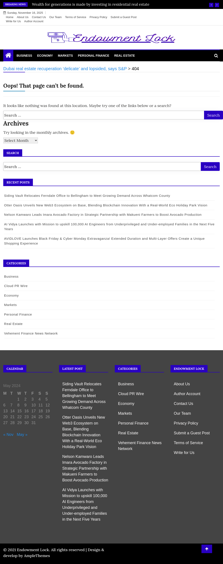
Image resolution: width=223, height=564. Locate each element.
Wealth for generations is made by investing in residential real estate (90, 4)
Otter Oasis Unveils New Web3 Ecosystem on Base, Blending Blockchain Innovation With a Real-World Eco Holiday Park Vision (105, 205)
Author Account (33, 21)
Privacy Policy (98, 17)
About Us (22, 17)
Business (24, 55)
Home (10, 17)
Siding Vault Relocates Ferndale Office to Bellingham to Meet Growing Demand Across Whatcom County (87, 195)
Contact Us (39, 17)
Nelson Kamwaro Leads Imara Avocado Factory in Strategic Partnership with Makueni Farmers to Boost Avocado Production (102, 214)
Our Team (55, 17)
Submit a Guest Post (124, 17)
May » (22, 434)
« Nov (8, 434)
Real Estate (124, 55)
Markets (65, 55)
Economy (45, 55)
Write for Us (13, 21)
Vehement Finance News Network (30, 333)
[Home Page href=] (8, 56)
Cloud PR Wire (15, 286)
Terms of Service (75, 17)
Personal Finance (93, 55)
